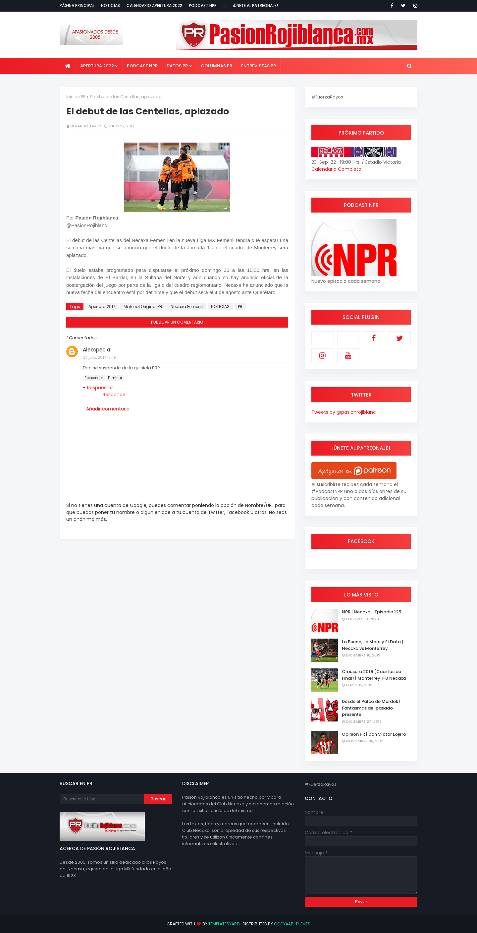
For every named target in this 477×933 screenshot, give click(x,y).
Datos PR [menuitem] (177, 66)
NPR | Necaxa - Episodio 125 (371, 612)
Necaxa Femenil (187, 306)
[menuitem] (68, 66)
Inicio (71, 96)
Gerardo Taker (85, 126)
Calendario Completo (336, 169)
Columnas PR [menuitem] (216, 66)
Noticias (110, 5)
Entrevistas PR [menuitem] (258, 66)
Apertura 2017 (101, 306)
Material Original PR (143, 306)
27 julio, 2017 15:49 (99, 357)
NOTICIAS (220, 306)
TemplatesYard (223, 924)
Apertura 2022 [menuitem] (97, 66)
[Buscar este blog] (102, 799)
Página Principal (77, 5)
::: (224, 5)
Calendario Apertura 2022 (154, 5)
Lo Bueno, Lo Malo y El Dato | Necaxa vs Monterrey (372, 645)
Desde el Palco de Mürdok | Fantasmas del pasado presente (371, 707)
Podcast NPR (203, 5)
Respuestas (100, 387)
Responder (93, 377)
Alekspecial (97, 349)
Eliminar (115, 377)
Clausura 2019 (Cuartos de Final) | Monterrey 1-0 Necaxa (374, 674)
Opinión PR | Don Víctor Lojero (374, 734)
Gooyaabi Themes (292, 924)
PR (83, 96)
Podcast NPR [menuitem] (142, 66)
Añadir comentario (108, 408)
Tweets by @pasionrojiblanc (343, 412)
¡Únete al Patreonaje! (255, 5)
